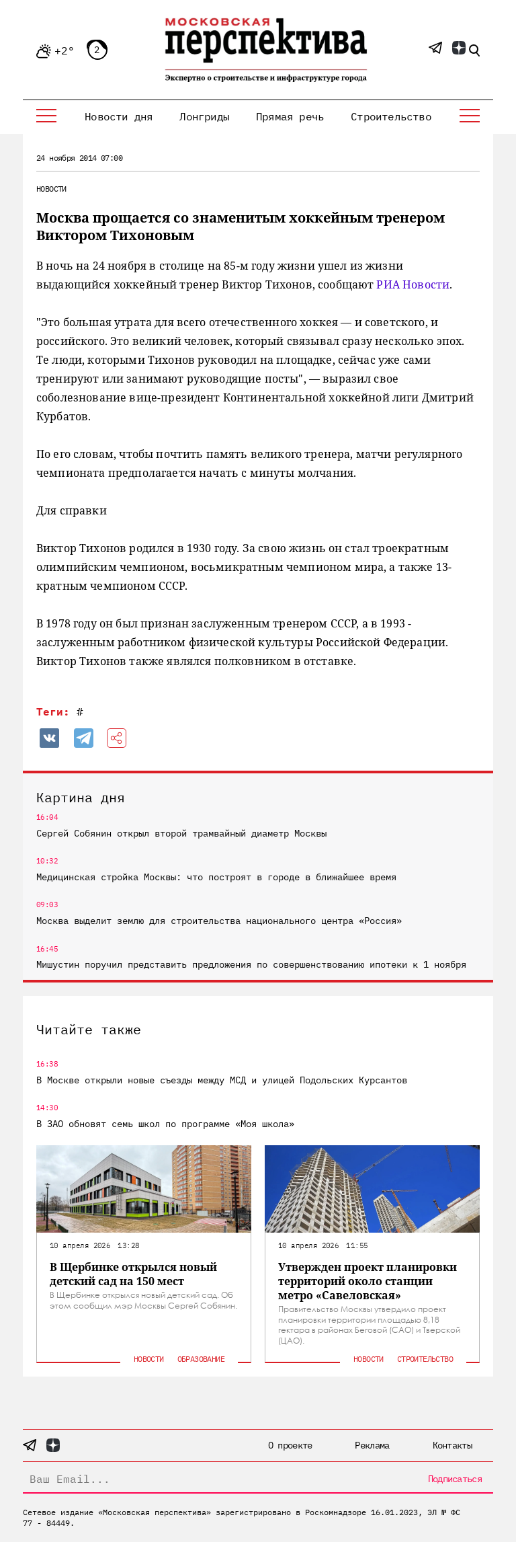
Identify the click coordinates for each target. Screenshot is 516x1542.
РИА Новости (412, 284)
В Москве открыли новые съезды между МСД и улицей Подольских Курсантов (221, 1080)
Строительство (391, 116)
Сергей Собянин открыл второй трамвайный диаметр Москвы (181, 833)
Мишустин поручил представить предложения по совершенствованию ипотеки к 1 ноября (251, 964)
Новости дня (119, 116)
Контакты (452, 1445)
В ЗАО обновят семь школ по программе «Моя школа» (165, 1124)
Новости (51, 189)
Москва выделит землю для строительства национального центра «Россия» (219, 921)
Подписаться (455, 1479)
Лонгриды (204, 116)
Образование (200, 1359)
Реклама (372, 1445)
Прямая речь (290, 116)
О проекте (290, 1445)
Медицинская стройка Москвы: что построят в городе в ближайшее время (216, 877)
